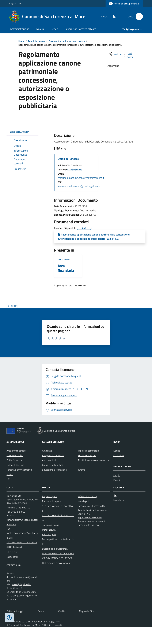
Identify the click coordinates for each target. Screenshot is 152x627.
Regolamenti (64, 259)
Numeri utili (12, 557)
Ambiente (47, 450)
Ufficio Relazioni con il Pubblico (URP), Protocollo (22, 545)
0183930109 (74, 169)
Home (21, 41)
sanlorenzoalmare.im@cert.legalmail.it (79, 186)
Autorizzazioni (49, 460)
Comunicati (118, 455)
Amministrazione (19, 29)
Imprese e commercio (88, 450)
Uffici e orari (12, 552)
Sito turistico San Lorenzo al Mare (58, 508)
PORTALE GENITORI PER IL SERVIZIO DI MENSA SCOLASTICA (58, 556)
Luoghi (116, 475)
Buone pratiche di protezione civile (58, 541)
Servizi (54, 29)
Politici (10, 474)
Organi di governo (15, 465)
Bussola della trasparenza (55, 548)
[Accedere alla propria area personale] (124, 3)
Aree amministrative (17, 450)
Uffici (9, 479)
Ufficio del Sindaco (68, 159)
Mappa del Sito (86, 611)
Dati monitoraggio (15, 611)
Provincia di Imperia (51, 501)
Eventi (116, 480)
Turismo (81, 469)
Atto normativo (77, 41)
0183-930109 (23, 507)
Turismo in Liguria (50, 525)
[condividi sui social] (115, 54)
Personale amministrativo (19, 469)
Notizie (116, 450)
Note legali (83, 501)
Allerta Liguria (49, 534)
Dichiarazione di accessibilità (56, 563)
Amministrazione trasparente (92, 510)
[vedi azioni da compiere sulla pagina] (128, 55)
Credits (61, 611)
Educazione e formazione (54, 469)
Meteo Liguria (49, 529)
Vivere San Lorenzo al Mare (80, 29)
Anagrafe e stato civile (53, 455)
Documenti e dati (57, 41)
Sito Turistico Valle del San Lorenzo (58, 518)
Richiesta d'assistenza (88, 525)
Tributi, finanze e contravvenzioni (94, 462)
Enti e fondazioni (15, 460)
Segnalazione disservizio (90, 517)
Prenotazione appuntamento (92, 521)
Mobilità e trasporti (87, 455)
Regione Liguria (15, 3)
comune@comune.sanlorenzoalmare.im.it (81, 178)
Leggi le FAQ (84, 514)
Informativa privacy (87, 496)
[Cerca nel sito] (138, 16)
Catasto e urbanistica (52, 465)
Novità (40, 29)
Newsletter (119, 500)
